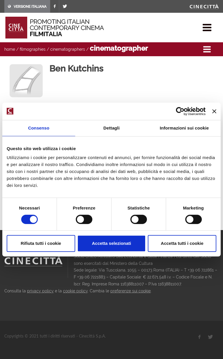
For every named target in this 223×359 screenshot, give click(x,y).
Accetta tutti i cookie (182, 243)
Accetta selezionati (111, 243)
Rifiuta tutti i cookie (41, 243)
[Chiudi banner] (214, 111)
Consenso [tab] (38, 127)
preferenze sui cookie (130, 291)
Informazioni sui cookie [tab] (184, 127)
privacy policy (40, 291)
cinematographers (67, 49)
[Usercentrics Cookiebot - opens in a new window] (180, 111)
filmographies (33, 49)
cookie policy (75, 291)
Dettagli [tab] (111, 127)
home (9, 49)
